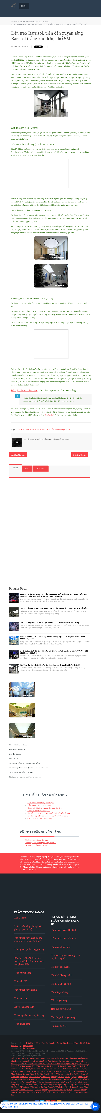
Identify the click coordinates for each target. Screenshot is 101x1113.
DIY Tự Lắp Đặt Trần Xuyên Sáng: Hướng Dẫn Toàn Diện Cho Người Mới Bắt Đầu (54, 608)
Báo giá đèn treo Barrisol (24, 390)
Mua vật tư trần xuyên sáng (18, 745)
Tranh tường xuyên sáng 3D (38, 811)
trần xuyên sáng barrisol (34, 22)
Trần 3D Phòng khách (61, 975)
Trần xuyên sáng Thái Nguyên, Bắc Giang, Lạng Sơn (32, 1058)
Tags (27, 468)
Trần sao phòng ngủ (60, 947)
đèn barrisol (20, 429)
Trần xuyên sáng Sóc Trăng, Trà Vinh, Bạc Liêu (50, 1087)
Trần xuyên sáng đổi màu (63, 938)
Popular (40, 468)
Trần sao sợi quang (60, 966)
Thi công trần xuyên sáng (63, 1017)
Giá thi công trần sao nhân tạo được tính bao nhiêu (47, 816)
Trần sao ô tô (13, 759)
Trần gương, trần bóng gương (29, 949)
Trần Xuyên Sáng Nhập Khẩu (39, 805)
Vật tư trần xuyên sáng (17, 749)
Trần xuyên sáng (22, 1023)
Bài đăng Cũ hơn (79, 455)
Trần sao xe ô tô (59, 1026)
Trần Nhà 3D (20, 981)
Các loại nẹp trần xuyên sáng (36, 840)
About (15, 468)
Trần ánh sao (20, 998)
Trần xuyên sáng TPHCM (63, 930)
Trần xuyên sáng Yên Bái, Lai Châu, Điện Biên (53, 1090)
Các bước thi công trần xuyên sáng (21, 772)
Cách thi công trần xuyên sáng (39, 818)
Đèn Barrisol (20, 917)
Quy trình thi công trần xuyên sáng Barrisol (44, 808)
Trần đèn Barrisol (15, 754)
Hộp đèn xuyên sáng (61, 1009)
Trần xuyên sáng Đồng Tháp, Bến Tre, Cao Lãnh (35, 1074)
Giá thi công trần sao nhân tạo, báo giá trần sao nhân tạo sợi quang (49, 623)
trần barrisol (45, 429)
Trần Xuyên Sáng (22, 972)
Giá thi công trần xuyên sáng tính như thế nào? (25, 763)
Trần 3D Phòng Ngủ (61, 983)
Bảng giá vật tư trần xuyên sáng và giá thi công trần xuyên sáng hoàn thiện (29, 961)
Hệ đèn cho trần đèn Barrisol (36, 845)
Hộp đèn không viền (24, 1006)
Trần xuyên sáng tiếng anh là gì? (40, 803)
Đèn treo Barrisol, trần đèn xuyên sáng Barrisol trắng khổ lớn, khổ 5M (50, 665)
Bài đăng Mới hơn (18, 455)
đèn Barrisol (49, 415)
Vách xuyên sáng (59, 1000)
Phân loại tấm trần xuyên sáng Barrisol (40, 843)
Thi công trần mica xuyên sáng (29, 1015)
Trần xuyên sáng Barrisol (46, 1066)
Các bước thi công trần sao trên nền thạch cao (25, 777)
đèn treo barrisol (32, 429)
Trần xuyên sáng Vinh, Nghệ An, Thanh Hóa (42, 1064)
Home (24, 6)
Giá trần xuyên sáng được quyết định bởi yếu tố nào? (48, 813)
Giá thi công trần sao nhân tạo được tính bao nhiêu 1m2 (28, 768)
